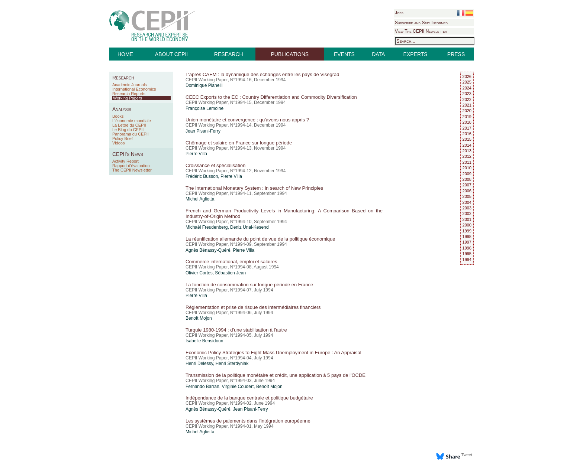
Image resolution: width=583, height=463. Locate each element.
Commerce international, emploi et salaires (231, 261)
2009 (467, 174)
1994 (467, 259)
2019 (467, 116)
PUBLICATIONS (290, 54)
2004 (467, 202)
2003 (467, 208)
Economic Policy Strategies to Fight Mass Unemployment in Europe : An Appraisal (273, 352)
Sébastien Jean (230, 272)
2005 (467, 196)
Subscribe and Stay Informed (421, 22)
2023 (467, 93)
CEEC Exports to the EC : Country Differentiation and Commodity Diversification (271, 97)
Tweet (466, 455)
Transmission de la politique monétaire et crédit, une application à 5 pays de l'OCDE (275, 375)
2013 (467, 151)
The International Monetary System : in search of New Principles (254, 188)
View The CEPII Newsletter (421, 31)
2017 (467, 128)
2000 (467, 225)
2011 (467, 162)
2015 (467, 139)
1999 (467, 231)
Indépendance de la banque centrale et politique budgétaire (249, 398)
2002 (467, 213)
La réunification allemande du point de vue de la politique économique (260, 239)
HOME (125, 54)
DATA (378, 54)
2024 (467, 88)
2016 (467, 133)
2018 (467, 122)
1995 (467, 253)
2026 (467, 76)
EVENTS (344, 54)
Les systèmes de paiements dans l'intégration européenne (248, 421)
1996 (467, 248)
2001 (467, 219)
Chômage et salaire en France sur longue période (239, 143)
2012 (467, 156)
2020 (467, 110)
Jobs (399, 12)
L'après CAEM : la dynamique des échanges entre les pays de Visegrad (262, 74)
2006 (467, 191)
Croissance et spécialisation (215, 165)
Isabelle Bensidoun (204, 340)
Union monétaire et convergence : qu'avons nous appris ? (247, 120)
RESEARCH (228, 54)
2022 (467, 99)
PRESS (456, 54)
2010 (467, 168)
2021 (467, 105)
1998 (467, 236)
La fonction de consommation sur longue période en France (249, 284)
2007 (467, 185)
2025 (467, 82)
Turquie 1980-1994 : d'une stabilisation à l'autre (236, 330)
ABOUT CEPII (171, 54)
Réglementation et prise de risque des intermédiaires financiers (253, 307)
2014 (467, 145)
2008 (467, 179)
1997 (467, 242)
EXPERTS (415, 54)
